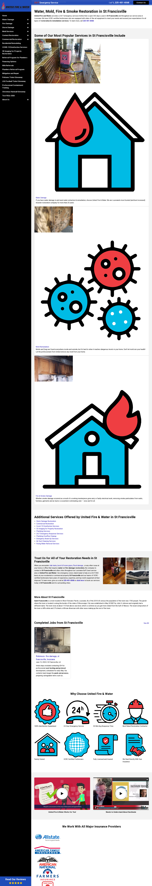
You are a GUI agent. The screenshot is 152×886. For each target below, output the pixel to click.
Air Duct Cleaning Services (46, 541)
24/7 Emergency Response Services (49, 534)
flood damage (78, 565)
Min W (116, 859)
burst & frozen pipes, (65, 565)
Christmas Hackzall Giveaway (13, 92)
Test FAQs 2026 (8, 96)
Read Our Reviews (15, 881)
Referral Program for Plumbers (14, 58)
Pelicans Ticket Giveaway (12, 77)
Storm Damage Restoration (46, 521)
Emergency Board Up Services (47, 539)
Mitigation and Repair (10, 73)
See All (146, 623)
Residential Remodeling (11, 43)
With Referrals (8, 66)
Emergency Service (46, 2)
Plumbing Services (43, 531)
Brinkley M (79, 856)
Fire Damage (7, 24)
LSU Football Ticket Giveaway (14, 81)
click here (80, 580)
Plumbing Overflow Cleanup (46, 536)
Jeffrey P (40, 855)
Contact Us (141, 3)
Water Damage (8, 20)
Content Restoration (10, 35)
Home (4, 16)
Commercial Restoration (45, 524)
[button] (28, 20)
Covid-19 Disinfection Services (47, 526)
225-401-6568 (121, 2)
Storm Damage (8, 27)
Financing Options (9, 62)
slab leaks (53, 565)
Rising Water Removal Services (47, 544)
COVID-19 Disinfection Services (14, 47)
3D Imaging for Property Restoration (49, 529)
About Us (5, 100)
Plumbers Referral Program (13, 69)
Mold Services (8, 31)
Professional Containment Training (12, 86)
